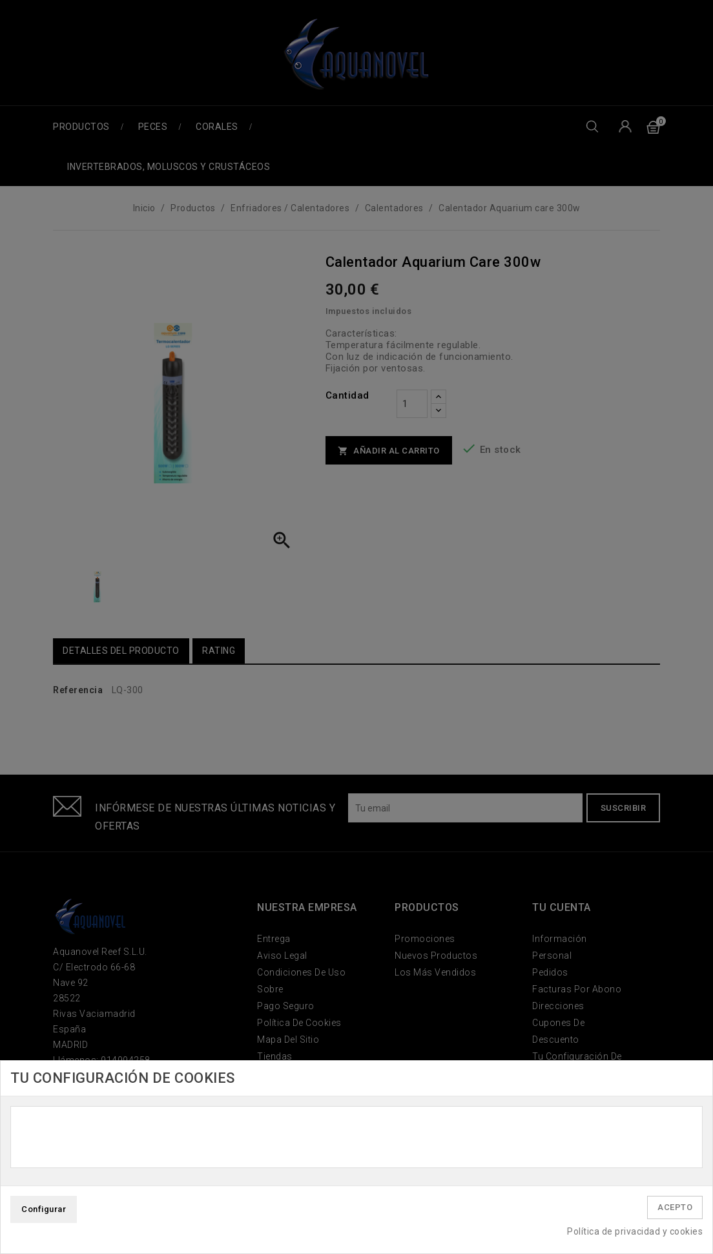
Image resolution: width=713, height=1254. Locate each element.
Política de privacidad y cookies (635, 1231)
